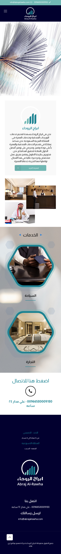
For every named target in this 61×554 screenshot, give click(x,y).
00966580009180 (41, 2)
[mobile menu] (5, 11)
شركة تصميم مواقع (18, 543)
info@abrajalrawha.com (20, 2)
